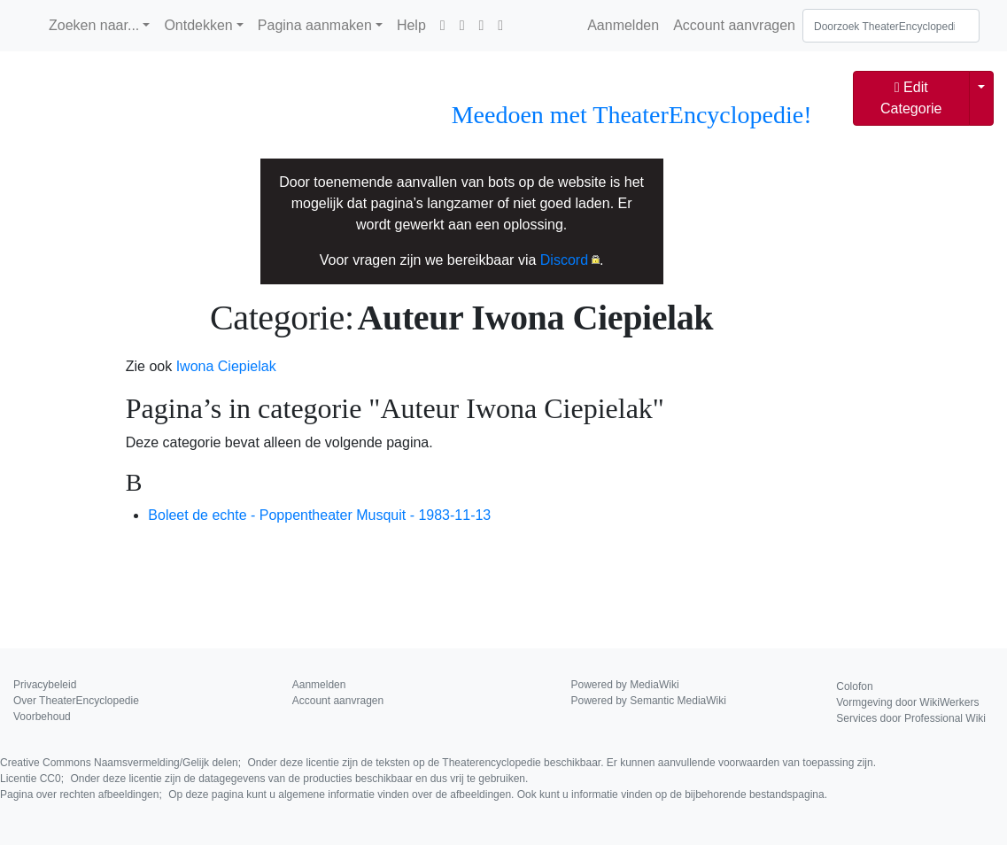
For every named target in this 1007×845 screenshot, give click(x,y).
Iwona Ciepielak (226, 366)
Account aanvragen (734, 25)
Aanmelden (623, 25)
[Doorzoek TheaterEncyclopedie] (891, 26)
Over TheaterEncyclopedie (76, 700)
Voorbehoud (42, 716)
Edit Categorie (910, 98)
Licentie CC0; (264, 778)
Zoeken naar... (94, 25)
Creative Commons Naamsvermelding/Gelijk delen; (438, 762)
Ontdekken (198, 25)
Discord (564, 259)
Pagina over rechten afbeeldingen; (413, 794)
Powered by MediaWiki (625, 684)
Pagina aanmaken (315, 25)
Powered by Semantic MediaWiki (648, 700)
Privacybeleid (44, 684)
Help (411, 25)
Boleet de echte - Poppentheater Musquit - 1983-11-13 (319, 515)
